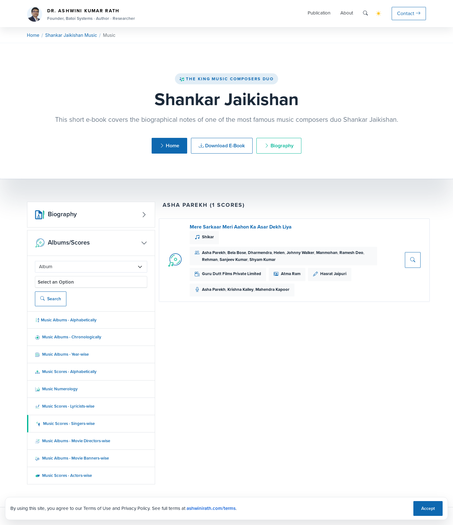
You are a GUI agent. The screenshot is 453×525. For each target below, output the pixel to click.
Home (33, 35)
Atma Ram (290, 274)
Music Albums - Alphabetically (66, 320)
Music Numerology (56, 389)
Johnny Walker (300, 253)
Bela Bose (236, 253)
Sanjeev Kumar (234, 259)
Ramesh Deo (351, 253)
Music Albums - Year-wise (62, 354)
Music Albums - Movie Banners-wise (72, 458)
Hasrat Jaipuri (333, 274)
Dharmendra (260, 253)
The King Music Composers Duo (226, 79)
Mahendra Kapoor (272, 289)
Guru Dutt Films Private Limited (231, 274)
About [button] (346, 12)
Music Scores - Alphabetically (66, 372)
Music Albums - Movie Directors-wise (72, 441)
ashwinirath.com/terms (211, 508)
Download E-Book (222, 145)
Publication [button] (319, 12)
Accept (428, 508)
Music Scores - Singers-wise (65, 423)
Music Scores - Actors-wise (63, 475)
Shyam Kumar (262, 259)
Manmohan (327, 253)
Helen (279, 253)
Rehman (210, 259)
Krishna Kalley (240, 289)
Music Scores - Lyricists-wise (64, 406)
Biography (279, 145)
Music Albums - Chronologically (68, 337)
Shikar (208, 237)
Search (50, 299)
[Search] (365, 13)
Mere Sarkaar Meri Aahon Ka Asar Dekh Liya (241, 226)
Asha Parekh (214, 253)
